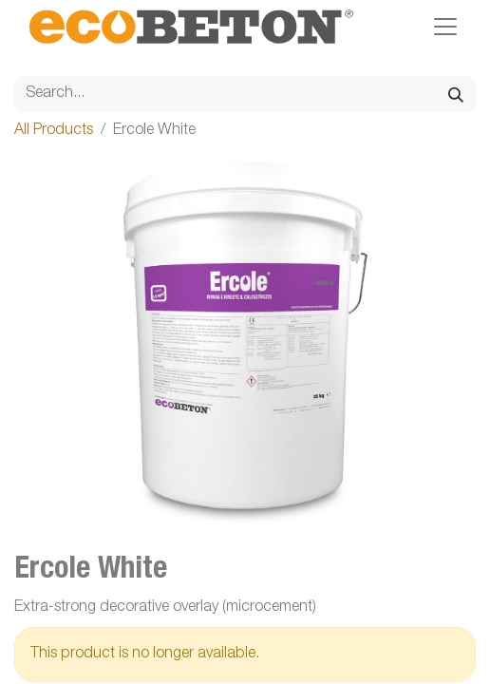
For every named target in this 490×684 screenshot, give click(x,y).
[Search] (456, 94)
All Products (53, 131)
